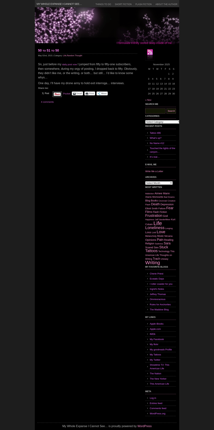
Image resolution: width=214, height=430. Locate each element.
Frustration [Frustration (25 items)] (153, 216)
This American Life (159, 383)
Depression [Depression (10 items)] (167, 204)
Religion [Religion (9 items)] (149, 243)
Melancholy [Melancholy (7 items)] (151, 236)
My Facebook (157, 339)
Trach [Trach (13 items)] (156, 258)
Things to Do (103, 4)
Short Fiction (123, 4)
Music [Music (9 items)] (160, 235)
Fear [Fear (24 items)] (169, 208)
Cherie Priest (156, 273)
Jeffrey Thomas (158, 294)
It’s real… (155, 157)
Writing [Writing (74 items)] (152, 262)
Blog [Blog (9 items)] (147, 200)
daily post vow (69, 64)
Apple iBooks (156, 323)
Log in (153, 398)
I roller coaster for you (161, 284)
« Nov (148, 100)
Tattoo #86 (155, 133)
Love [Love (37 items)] (161, 232)
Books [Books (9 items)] (154, 200)
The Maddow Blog (159, 309)
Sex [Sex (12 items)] (156, 247)
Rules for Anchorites (160, 304)
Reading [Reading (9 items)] (168, 239)
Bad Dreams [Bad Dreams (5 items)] (169, 197)
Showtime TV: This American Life (159, 366)
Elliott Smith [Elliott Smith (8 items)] (151, 208)
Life (64, 55)
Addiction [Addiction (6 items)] (149, 193)
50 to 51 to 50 (48, 50)
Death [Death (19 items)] (155, 204)
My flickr (154, 344)
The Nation (155, 373)
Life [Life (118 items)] (157, 223)
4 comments (47, 102)
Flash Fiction (143, 4)
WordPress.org (157, 413)
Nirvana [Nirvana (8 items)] (168, 236)
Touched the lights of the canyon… (162, 150)
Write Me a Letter (154, 171)
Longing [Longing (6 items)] (169, 228)
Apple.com (155, 329)
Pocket (66, 93)
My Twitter (155, 359)
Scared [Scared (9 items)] (149, 247)
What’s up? (155, 138)
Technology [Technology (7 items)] (164, 251)
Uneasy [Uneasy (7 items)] (164, 259)
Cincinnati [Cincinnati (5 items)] (162, 201)
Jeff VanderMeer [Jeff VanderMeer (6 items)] (162, 219)
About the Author (166, 4)
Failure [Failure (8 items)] (162, 208)
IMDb (152, 334)
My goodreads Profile (161, 349)
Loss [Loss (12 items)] (148, 232)
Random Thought (74, 55)
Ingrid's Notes (157, 289)
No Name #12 (157, 143)
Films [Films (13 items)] (148, 211)
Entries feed (156, 403)
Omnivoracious (157, 299)
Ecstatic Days (157, 278)
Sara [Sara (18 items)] (167, 243)
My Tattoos (155, 354)
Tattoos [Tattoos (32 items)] (151, 251)
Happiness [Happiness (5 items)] (149, 219)
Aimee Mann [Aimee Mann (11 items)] (162, 193)
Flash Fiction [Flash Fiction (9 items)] (160, 211)
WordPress (144, 426)
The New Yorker (158, 378)
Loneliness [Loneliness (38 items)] (155, 227)
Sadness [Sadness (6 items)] (159, 243)
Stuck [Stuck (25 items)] (163, 247)
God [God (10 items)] (165, 215)
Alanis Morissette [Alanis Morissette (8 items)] (154, 197)
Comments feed (158, 408)
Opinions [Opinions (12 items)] (150, 239)
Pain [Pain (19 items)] (160, 239)
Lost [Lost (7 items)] (154, 232)
